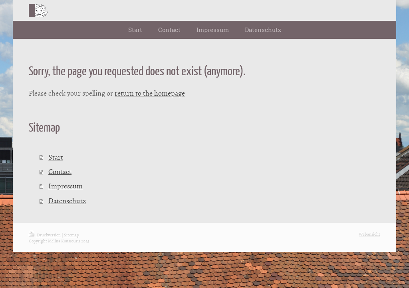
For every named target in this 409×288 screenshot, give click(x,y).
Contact (59, 171)
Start (55, 157)
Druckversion (45, 234)
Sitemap (71, 234)
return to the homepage (150, 93)
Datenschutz (67, 200)
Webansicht (369, 233)
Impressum (65, 185)
